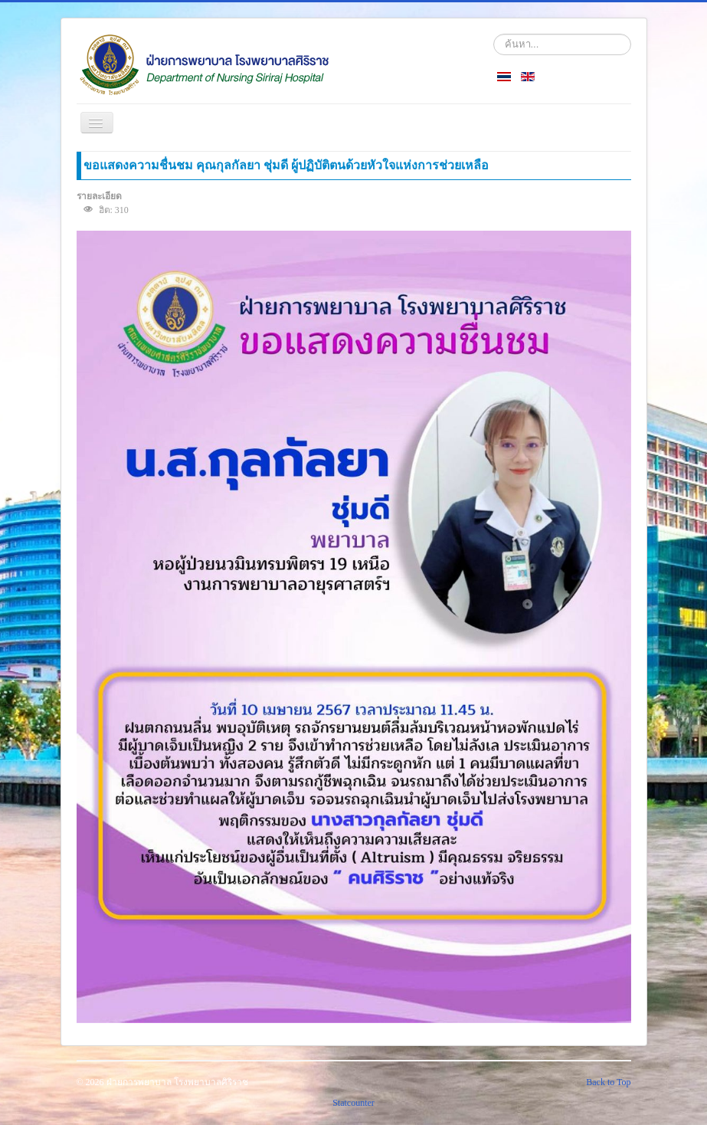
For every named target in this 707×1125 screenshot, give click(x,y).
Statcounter (353, 1102)
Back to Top (608, 1082)
